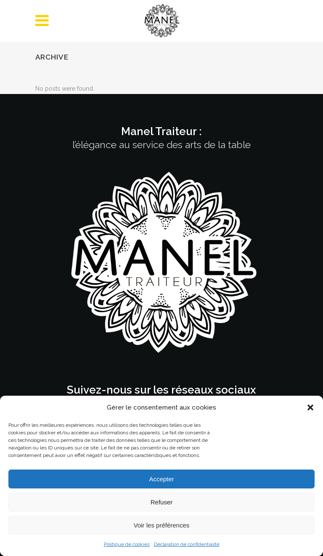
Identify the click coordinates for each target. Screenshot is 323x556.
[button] (310, 407)
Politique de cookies (127, 544)
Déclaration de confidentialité (187, 544)
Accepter (161, 479)
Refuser (162, 502)
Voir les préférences (162, 525)
